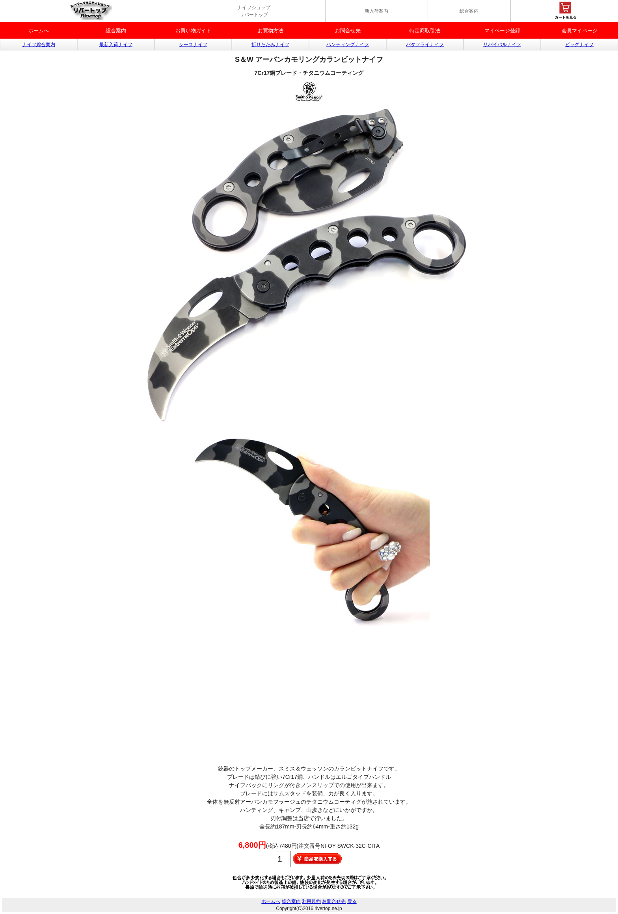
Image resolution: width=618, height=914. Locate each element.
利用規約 (311, 901)
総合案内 (469, 11)
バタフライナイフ (425, 44)
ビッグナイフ (579, 44)
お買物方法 (270, 31)
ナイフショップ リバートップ (253, 11)
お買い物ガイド (193, 31)
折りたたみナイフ (270, 44)
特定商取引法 (425, 31)
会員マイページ (580, 31)
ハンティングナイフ (347, 44)
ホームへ (38, 31)
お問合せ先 (348, 31)
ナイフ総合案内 (38, 44)
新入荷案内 (376, 11)
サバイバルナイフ (502, 44)
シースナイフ (193, 44)
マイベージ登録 (502, 31)
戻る (352, 901)
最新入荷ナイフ (115, 44)
